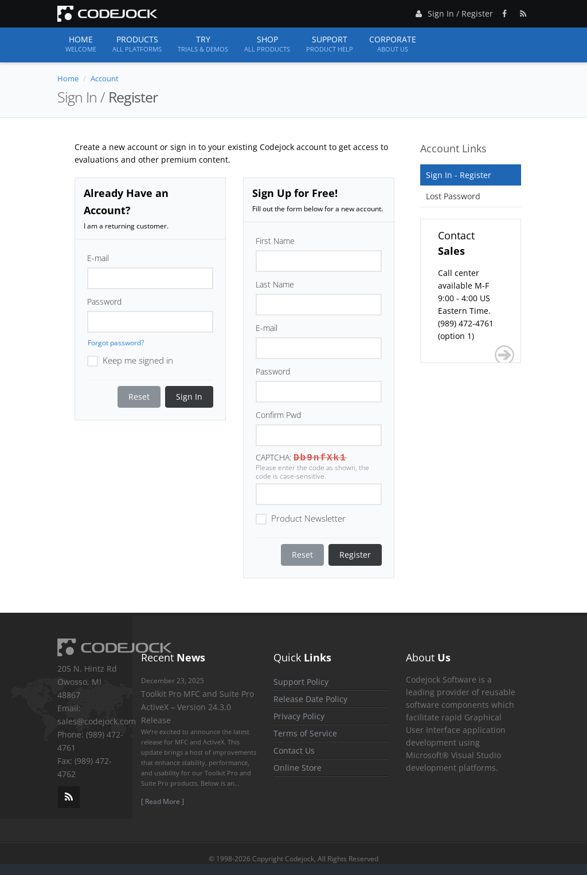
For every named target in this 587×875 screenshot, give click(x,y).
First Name (275, 240)
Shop (267, 44)
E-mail (98, 258)
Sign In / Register (453, 12)
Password (104, 301)
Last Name (275, 284)
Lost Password (453, 196)
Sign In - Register (458, 175)
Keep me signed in (130, 359)
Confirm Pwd (278, 414)
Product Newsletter (301, 518)
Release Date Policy (310, 699)
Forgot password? (116, 343)
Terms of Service (305, 733)
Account (105, 78)
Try (203, 44)
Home (80, 44)
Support (329, 44)
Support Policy (300, 682)
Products (137, 44)
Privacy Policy (298, 716)
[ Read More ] (162, 801)
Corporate (392, 44)
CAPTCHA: (273, 457)
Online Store (297, 767)
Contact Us (294, 750)
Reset (139, 396)
